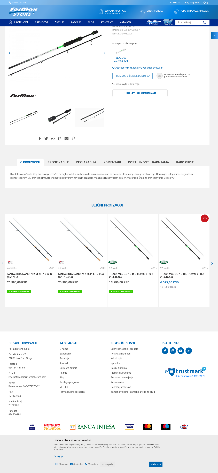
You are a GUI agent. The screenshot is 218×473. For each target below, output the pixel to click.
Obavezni (63, 464)
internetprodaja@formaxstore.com (27, 403)
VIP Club (64, 413)
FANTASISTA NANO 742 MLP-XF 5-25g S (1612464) (81, 302)
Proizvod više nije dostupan (132, 102)
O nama (64, 375)
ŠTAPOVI (39, 28)
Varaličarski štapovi (55, 28)
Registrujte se (192, 2)
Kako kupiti (185, 188)
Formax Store (15, 28)
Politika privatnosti (120, 380)
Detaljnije (59, 456)
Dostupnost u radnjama (140, 119)
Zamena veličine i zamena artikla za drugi (133, 418)
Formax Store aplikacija (72, 418)
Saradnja (64, 384)
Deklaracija (86, 188)
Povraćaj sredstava (121, 413)
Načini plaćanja (119, 394)
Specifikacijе (58, 188)
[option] (25, 144)
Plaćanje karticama (121, 399)
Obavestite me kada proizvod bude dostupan (137, 94)
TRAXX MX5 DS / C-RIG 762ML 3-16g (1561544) (182, 302)
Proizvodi (28, 28)
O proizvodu (30, 188)
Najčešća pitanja (68, 394)
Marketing (93, 464)
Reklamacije (117, 408)
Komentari (112, 188)
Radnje (63, 399)
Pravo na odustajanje (122, 404)
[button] (192, 22)
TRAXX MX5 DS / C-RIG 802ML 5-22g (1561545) (131, 302)
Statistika (78, 464)
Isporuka (115, 389)
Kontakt (64, 389)
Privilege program (69, 408)
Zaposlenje (66, 380)
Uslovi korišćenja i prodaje (124, 375)
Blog (62, 404)
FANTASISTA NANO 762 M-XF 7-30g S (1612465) (29, 302)
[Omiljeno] (205, 3)
